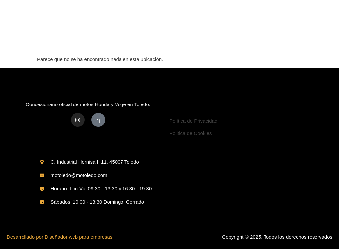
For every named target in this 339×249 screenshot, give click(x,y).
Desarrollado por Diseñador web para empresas (59, 237)
